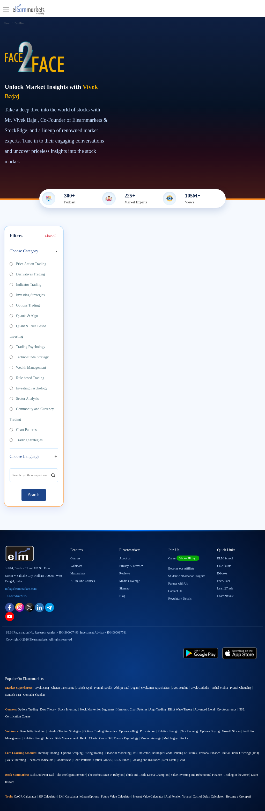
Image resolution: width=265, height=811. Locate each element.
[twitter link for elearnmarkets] (29, 607)
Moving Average (151, 738)
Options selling (128, 731)
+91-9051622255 (16, 596)
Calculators (224, 566)
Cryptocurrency (227, 709)
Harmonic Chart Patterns (131, 709)
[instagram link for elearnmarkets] (19, 607)
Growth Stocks (231, 731)
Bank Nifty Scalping (32, 731)
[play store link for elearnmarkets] (200, 653)
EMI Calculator (68, 796)
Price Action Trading (28, 264)
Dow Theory (48, 709)
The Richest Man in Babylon (106, 775)
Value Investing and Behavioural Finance (196, 775)
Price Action (148, 731)
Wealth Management (28, 367)
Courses (75, 558)
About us (125, 558)
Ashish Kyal (84, 687)
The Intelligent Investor (70, 775)
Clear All (50, 236)
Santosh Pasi (13, 694)
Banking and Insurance (145, 760)
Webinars (76, 566)
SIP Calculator (48, 796)
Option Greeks (102, 760)
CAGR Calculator (25, 796)
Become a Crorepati (238, 796)
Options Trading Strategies (100, 731)
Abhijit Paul (121, 687)
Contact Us (175, 591)
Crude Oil (105, 738)
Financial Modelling (118, 753)
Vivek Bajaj (41, 687)
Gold (182, 760)
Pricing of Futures (185, 753)
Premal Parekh (103, 687)
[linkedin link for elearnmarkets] (39, 607)
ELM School (225, 558)
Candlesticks (63, 760)
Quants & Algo (24, 316)
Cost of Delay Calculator (208, 796)
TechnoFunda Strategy (29, 357)
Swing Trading (94, 753)
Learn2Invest (225, 596)
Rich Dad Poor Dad (42, 775)
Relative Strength (168, 731)
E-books (222, 573)
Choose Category (24, 251)
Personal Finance (209, 753)
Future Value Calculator (115, 796)
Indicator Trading (25, 285)
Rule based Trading (27, 378)
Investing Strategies (27, 295)
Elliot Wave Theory (180, 709)
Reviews (124, 573)
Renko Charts (88, 738)
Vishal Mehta (219, 687)
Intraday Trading (48, 753)
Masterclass (77, 573)
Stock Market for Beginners (97, 709)
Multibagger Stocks (176, 738)
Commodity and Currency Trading (32, 414)
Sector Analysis (24, 399)
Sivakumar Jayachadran (155, 687)
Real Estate (169, 760)
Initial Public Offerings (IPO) (240, 753)
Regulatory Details (180, 598)
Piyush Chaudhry (241, 687)
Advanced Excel (204, 709)
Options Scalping (72, 753)
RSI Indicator (141, 753)
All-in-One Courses (82, 581)
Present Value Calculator (148, 796)
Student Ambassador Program (186, 576)
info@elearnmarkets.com (20, 589)
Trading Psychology (27, 347)
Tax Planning (189, 731)
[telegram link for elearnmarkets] (49, 607)
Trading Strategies (26, 440)
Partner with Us (178, 583)
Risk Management (66, 738)
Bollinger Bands (162, 753)
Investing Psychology (28, 388)
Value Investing (16, 760)
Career (183, 558)
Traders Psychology (126, 738)
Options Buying (210, 731)
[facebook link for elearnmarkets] (9, 607)
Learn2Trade (225, 588)
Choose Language (24, 456)
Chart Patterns (23, 430)
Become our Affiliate (181, 568)
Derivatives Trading (27, 274)
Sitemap (124, 588)
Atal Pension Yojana (178, 796)
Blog (122, 596)
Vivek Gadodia (199, 687)
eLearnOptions (89, 796)
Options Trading (25, 305)
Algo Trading (157, 709)
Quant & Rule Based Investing (28, 331)
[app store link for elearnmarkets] (239, 653)
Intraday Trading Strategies (64, 731)
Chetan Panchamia (63, 687)
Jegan (134, 687)
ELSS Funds (121, 760)
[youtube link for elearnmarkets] (9, 616)
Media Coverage (129, 581)
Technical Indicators (40, 760)
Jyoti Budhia (180, 687)
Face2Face (223, 581)
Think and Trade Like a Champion (147, 775)
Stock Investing (67, 709)
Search (33, 495)
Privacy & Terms (130, 566)
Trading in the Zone (236, 775)
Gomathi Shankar (34, 694)
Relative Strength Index (38, 738)
